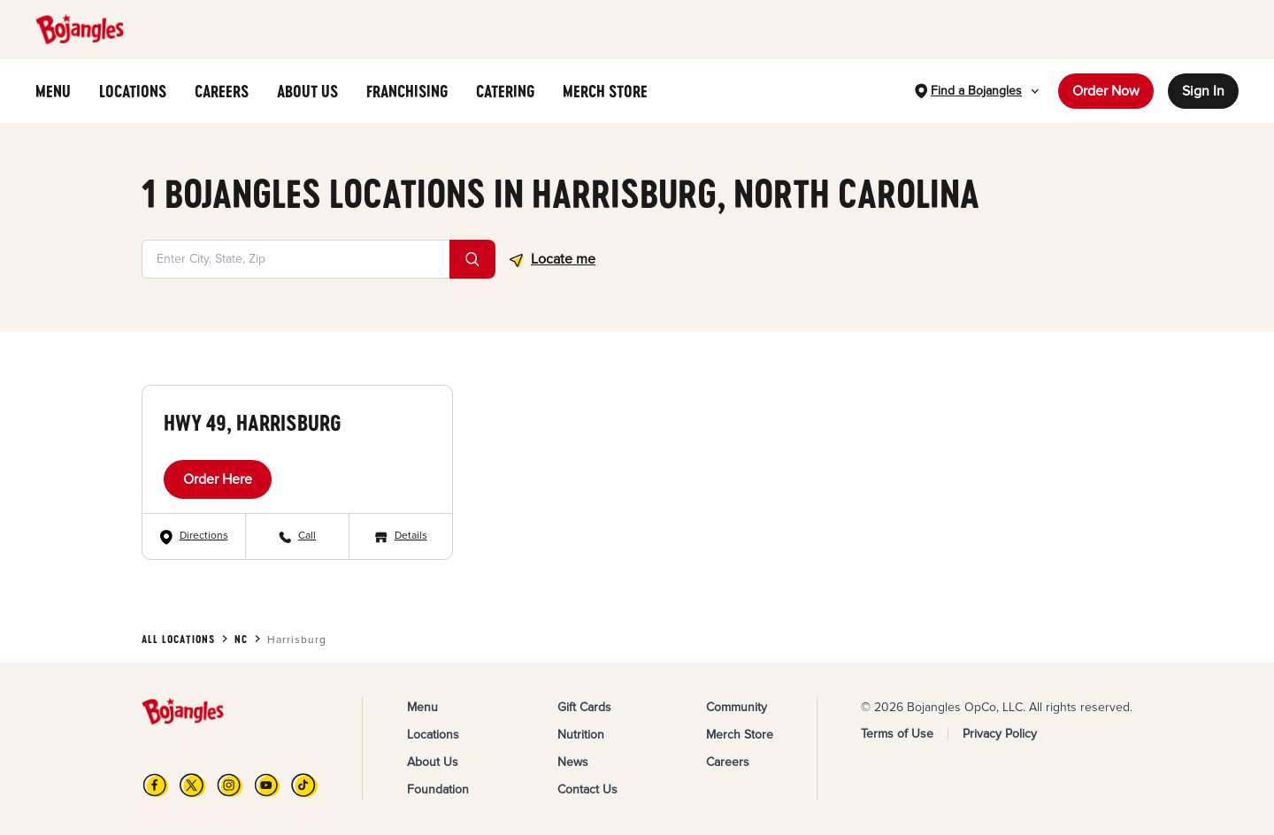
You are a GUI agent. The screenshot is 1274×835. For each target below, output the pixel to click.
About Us (432, 762)
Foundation (438, 789)
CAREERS (222, 91)
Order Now (1106, 91)
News (572, 762)
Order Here (217, 479)
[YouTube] (267, 785)
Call (307, 535)
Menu (422, 707)
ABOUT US (307, 91)
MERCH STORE (605, 91)
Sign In (1203, 91)
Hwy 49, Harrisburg (253, 422)
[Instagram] (230, 785)
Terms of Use (897, 733)
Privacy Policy (1000, 733)
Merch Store (739, 734)
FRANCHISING (407, 91)
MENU (53, 91)
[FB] (156, 785)
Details (411, 535)
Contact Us (587, 789)
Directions (204, 535)
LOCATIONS (132, 91)
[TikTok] (304, 785)
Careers (727, 762)
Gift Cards (584, 707)
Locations (433, 734)
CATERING (505, 91)
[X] (193, 785)
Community (736, 707)
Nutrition (580, 734)
